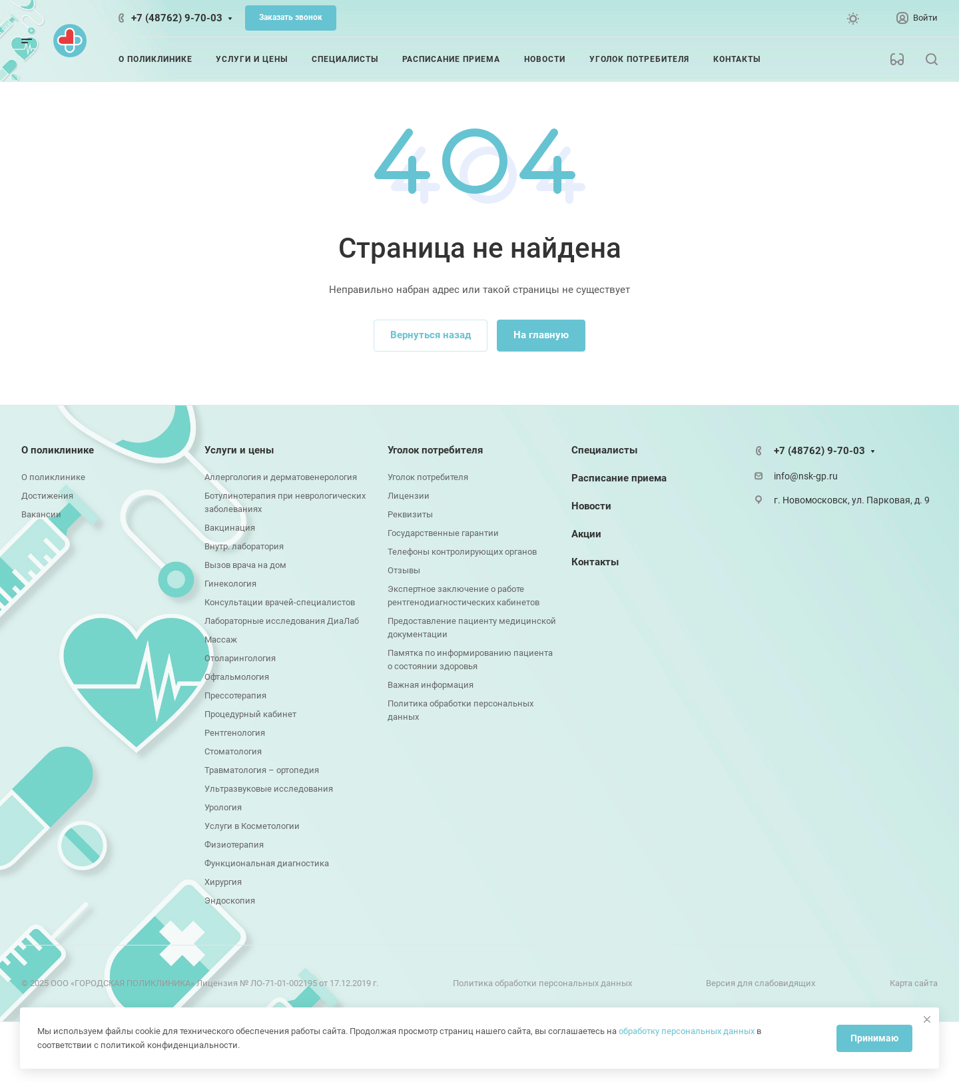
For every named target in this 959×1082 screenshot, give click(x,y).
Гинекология (230, 584)
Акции (586, 534)
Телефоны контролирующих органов (462, 552)
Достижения (47, 496)
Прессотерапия (235, 695)
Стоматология (233, 751)
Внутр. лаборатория (244, 546)
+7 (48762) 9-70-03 (176, 18)
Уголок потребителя (435, 450)
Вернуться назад (430, 335)
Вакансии (41, 514)
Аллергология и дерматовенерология (280, 477)
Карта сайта (914, 983)
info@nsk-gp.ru (806, 476)
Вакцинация (229, 528)
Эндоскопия (229, 901)
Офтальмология (236, 677)
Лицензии (409, 496)
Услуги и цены (239, 450)
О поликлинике (57, 450)
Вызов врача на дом (245, 565)
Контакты (595, 562)
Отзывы (404, 570)
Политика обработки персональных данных (542, 983)
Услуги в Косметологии (252, 826)
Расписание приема (619, 478)
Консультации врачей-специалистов (279, 602)
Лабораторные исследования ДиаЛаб (281, 621)
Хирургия (223, 882)
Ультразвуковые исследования (268, 789)
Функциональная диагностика (266, 863)
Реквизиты (410, 514)
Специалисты (604, 450)
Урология (223, 807)
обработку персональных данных (687, 1031)
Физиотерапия (234, 845)
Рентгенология (234, 733)
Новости (591, 506)
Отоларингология (240, 658)
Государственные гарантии (443, 533)
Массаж (220, 640)
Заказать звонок (290, 17)
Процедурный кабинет (250, 714)
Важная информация (431, 685)
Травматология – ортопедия (261, 770)
